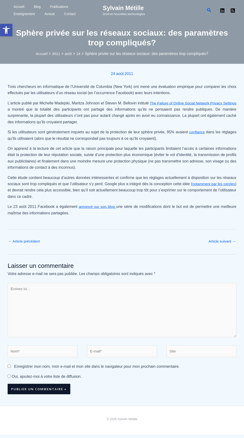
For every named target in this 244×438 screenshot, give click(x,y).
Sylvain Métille (123, 8)
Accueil (14, 7)
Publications (42, 7)
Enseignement (65, 7)
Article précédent (24, 241)
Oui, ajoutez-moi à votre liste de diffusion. (45, 380)
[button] (6, 30)
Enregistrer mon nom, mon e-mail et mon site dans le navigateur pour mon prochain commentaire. (97, 370)
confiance (196, 132)
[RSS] (232, 10)
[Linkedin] (222, 10)
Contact (28, 14)
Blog (26, 7)
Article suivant (221, 241)
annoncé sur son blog (97, 207)
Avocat (14, 14)
